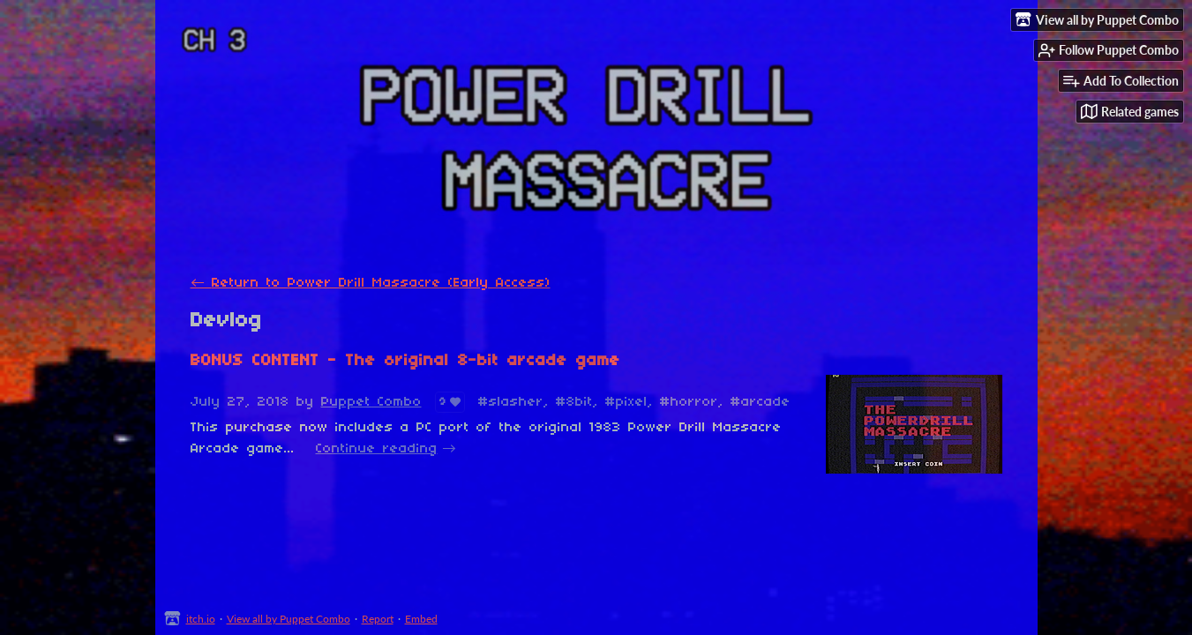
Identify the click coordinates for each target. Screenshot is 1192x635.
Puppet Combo (371, 402)
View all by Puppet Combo (288, 618)
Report (378, 618)
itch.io (200, 618)
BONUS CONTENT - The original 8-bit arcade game (405, 361)
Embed (421, 618)
